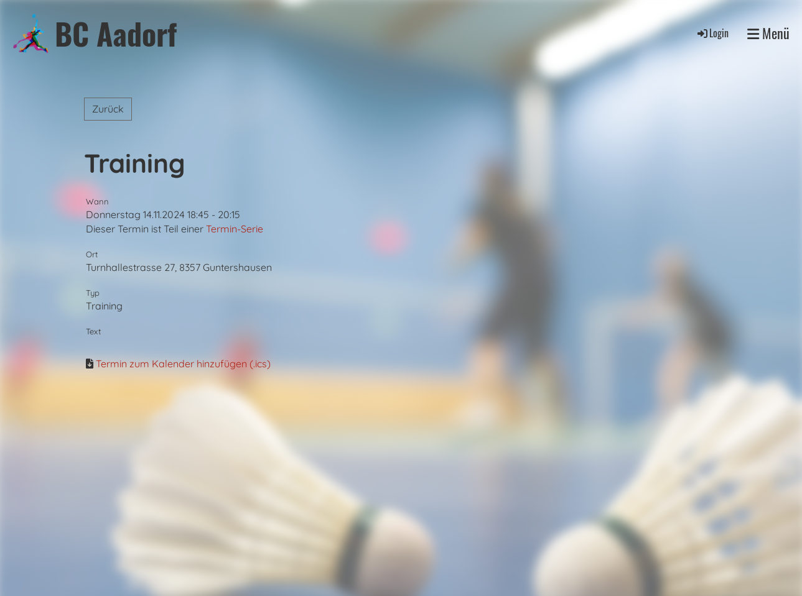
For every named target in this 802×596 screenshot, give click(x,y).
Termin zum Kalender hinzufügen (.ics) (183, 363)
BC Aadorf (116, 33)
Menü (768, 33)
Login (712, 32)
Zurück (108, 109)
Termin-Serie (234, 228)
